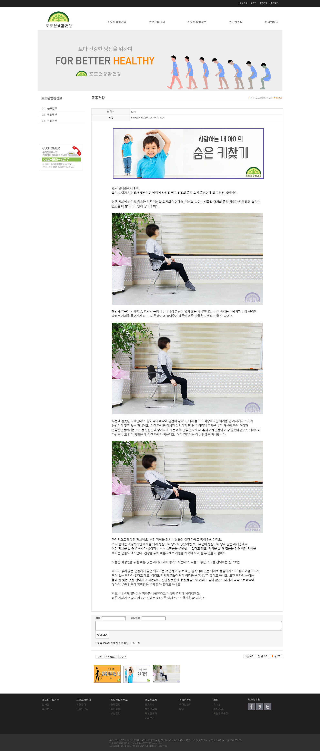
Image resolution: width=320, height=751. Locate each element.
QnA (181, 708)
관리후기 (150, 717)
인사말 (45, 704)
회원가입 (218, 708)
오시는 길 (47, 708)
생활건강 (52, 120)
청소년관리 (82, 708)
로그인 (217, 704)
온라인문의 (185, 704)
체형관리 (81, 704)
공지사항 (150, 704)
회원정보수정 (220, 713)
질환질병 (52, 114)
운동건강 (52, 108)
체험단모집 (151, 708)
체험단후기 (151, 713)
